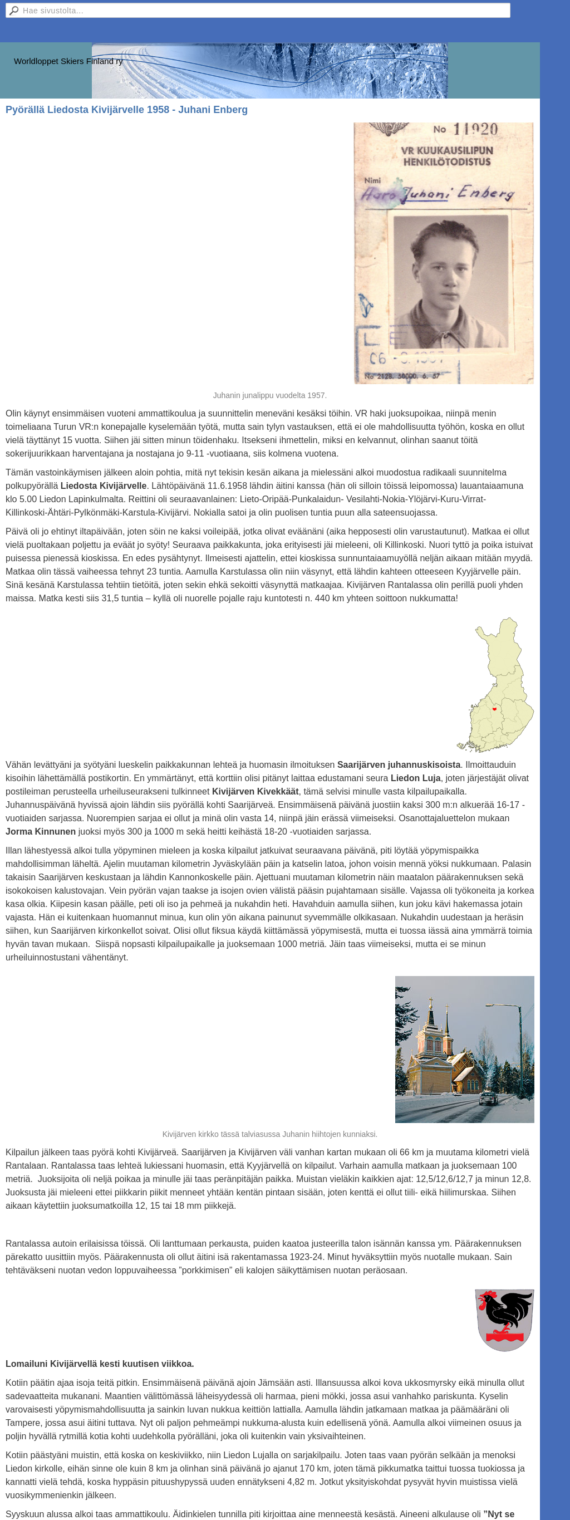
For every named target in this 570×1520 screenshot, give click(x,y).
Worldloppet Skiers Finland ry (68, 61)
